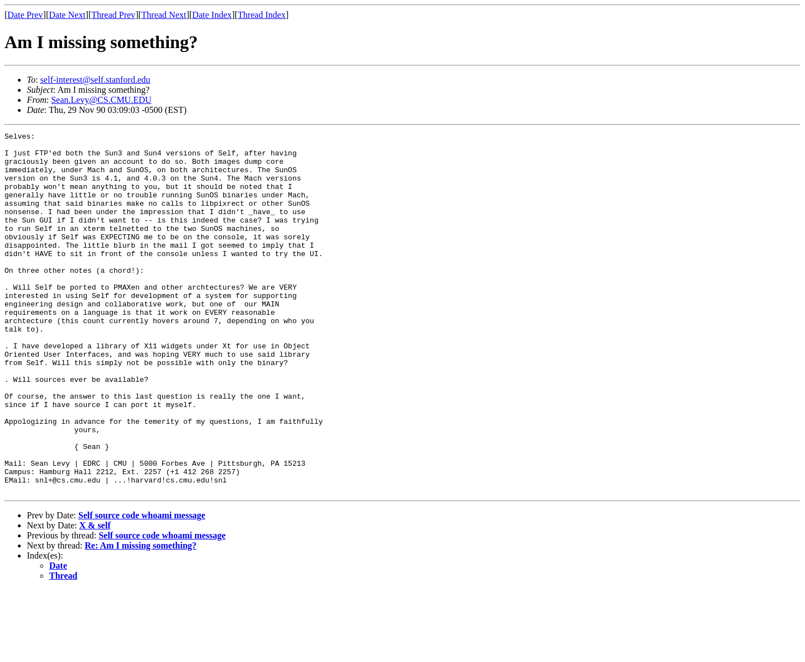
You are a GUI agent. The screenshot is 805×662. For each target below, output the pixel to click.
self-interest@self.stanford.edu (95, 79)
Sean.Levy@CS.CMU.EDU (101, 100)
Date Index (212, 15)
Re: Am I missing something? (141, 617)
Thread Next (163, 15)
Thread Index (262, 15)
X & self (95, 597)
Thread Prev (113, 15)
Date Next (67, 15)
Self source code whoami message (141, 587)
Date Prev (25, 15)
